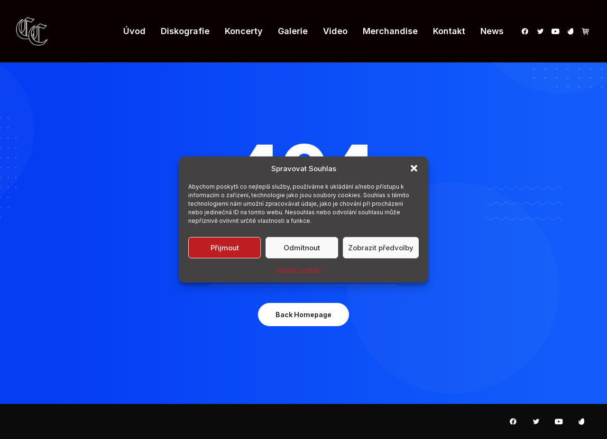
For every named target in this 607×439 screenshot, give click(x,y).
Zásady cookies (299, 269)
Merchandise (390, 31)
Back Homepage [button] (303, 315)
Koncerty (244, 31)
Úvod (134, 31)
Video (335, 31)
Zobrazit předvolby (381, 247)
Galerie (293, 31)
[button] (414, 168)
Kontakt (449, 31)
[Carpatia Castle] (31, 31)
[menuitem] (134, 31)
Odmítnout (302, 247)
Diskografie (185, 31)
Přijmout (225, 247)
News (492, 31)
